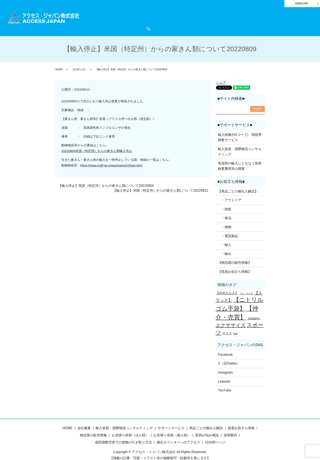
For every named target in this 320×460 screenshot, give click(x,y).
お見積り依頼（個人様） (171, 427)
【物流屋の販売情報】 (234, 255)
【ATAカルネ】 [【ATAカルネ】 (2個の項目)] (227, 285)
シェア (221, 75)
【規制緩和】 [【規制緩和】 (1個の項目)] (254, 310)
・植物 (224, 219)
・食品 (224, 210)
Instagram (225, 364)
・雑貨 (224, 201)
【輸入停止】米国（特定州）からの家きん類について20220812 (160, 183)
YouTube (224, 382)
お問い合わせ (292, 21)
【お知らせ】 (79, 61)
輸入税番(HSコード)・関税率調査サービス (240, 129)
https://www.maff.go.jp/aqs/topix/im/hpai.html (111, 157)
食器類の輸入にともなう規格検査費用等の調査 (239, 158)
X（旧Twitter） (229, 356)
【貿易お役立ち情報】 (234, 264)
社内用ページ (215, 434)
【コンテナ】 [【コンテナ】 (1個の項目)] (246, 286)
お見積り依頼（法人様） (130, 427)
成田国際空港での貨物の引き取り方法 (123, 434)
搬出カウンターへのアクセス (178, 434)
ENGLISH (301, 3)
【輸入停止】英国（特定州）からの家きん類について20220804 (106, 178)
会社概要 (270, 21)
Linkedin (224, 374)
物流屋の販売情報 (93, 427)
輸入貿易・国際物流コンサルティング (239, 143)
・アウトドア (229, 192)
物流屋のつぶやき (244, 21)
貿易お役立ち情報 (193, 21)
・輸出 (224, 246)
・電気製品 (228, 228)
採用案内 (230, 427)
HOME (98, 21)
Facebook (225, 347)
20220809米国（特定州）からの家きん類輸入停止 (96, 143)
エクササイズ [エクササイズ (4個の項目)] (231, 317)
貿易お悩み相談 (207, 427)
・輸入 (224, 237)
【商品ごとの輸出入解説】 (238, 183)
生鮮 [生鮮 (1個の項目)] (235, 326)
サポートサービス (161, 21)
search (310, 21)
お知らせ (219, 21)
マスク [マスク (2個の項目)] (227, 325)
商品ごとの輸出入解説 (125, 21)
